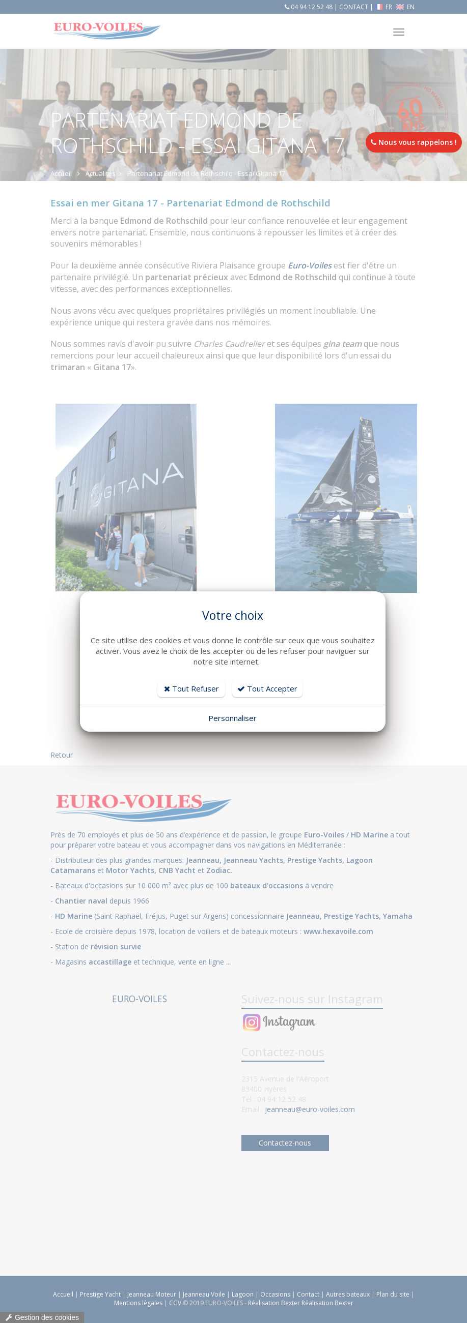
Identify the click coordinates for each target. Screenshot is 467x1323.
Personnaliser (232, 718)
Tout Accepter (267, 688)
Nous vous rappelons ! (414, 142)
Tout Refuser (191, 688)
